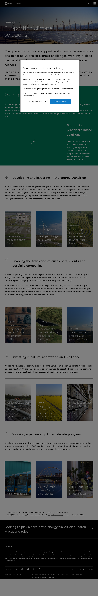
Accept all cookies (60, 102)
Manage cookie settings (37, 102)
